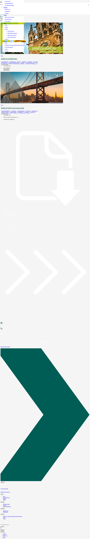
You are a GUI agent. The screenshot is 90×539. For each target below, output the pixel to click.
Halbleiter (23, 62)
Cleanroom (28, 111)
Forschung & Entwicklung (6, 113)
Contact (4, 537)
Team (4, 517)
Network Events (6, 497)
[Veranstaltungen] (45, 323)
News (4, 496)
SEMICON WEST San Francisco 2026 (12, 108)
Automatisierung (4, 61)
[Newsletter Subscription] (45, 415)
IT (36, 62)
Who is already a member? (9, 215)
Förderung (30, 61)
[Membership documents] (45, 168)
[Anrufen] (45, 328)
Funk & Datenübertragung (14, 62)
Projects (4, 505)
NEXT (4, 499)
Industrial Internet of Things (24, 113)
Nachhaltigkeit (34, 64)
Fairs (2, 105)
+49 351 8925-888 (4, 488)
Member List (5, 510)
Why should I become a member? (10, 213)
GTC (4, 536)
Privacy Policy (5, 535)
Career (4, 518)
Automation (13, 111)
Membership (5, 512)
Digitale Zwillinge (5, 112)
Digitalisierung (13, 61)
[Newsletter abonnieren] (45, 334)
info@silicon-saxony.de (5, 492)
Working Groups (6, 504)
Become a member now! (8, 227)
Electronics (27, 112)
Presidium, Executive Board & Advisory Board (12, 516)
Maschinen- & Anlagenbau (19, 64)
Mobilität (28, 64)
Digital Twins (34, 111)
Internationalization (7, 506)
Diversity (19, 61)
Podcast (4, 498)
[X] (1, 527)
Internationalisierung (30, 62)
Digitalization (20, 112)
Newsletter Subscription (5, 346)
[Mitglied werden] (45, 316)
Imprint (4, 534)
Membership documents (8, 211)
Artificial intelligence (5, 111)
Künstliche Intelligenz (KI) (6, 64)
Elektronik (24, 61)
